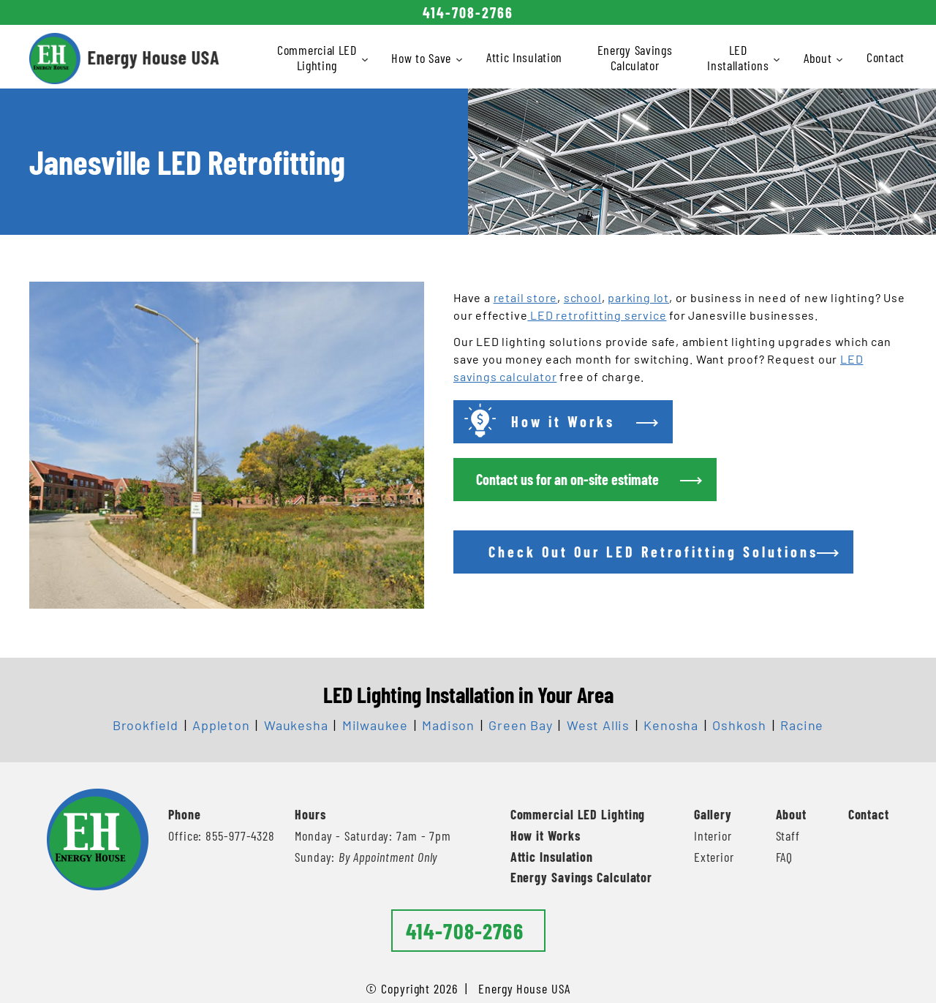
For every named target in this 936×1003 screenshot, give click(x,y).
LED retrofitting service (596, 315)
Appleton (220, 725)
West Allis (598, 725)
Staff (788, 835)
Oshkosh (739, 725)
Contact (886, 57)
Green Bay (520, 725)
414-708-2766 (468, 12)
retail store (526, 297)
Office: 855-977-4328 (221, 835)
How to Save (422, 58)
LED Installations (739, 57)
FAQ (784, 857)
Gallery (713, 814)
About (819, 58)
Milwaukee (375, 725)
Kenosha (671, 725)
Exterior (714, 857)
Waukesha (296, 725)
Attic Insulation (524, 57)
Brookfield (145, 725)
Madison (448, 725)
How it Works (545, 835)
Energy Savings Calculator (635, 57)
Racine (801, 725)
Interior (713, 835)
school (583, 297)
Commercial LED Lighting (318, 57)
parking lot (638, 297)
